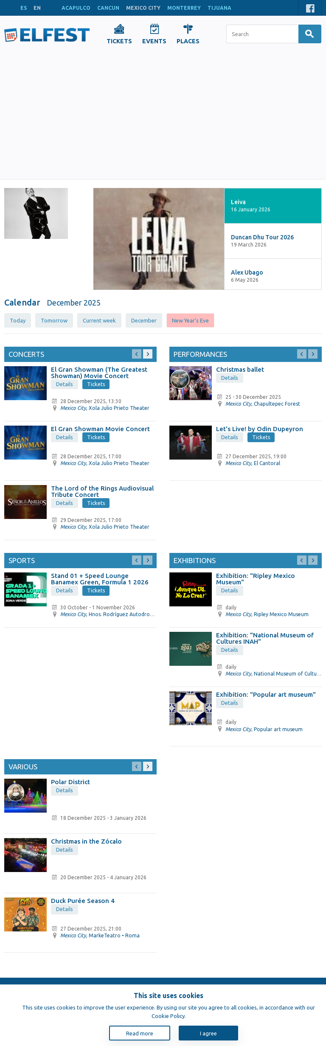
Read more (139, 1033)
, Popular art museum (264, 729)
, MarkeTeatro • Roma (100, 935)
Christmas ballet (240, 369)
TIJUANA (219, 8)
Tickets (96, 384)
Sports (21, 560)
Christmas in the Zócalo (86, 841)
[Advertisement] (163, 115)
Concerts (26, 354)
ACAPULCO (76, 8)
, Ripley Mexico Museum (267, 614)
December (144, 320)
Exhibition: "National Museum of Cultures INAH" (265, 638)
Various (22, 767)
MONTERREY (184, 8)
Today (17, 320)
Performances (200, 354)
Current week (99, 320)
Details (64, 384)
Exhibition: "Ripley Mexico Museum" (255, 578)
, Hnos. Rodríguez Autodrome (108, 614)
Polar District (70, 782)
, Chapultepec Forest (262, 404)
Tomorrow (54, 320)
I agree (208, 1033)
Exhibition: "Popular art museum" (266, 694)
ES (23, 8)
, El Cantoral (252, 463)
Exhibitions (195, 560)
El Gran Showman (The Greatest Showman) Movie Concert (99, 372)
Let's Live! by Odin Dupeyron (259, 429)
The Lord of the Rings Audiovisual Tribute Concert (102, 491)
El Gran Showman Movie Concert (100, 429)
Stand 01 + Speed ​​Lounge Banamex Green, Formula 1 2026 (100, 578)
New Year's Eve (190, 320)
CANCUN (108, 8)
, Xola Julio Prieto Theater (104, 408)
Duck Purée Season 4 (83, 900)
